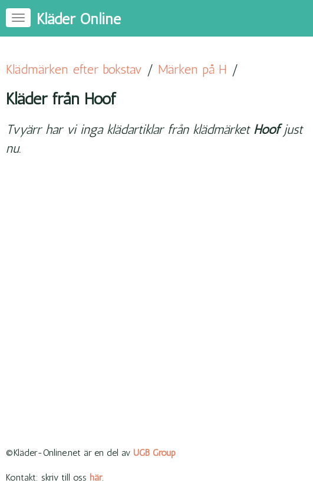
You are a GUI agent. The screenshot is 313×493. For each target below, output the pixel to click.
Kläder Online (79, 19)
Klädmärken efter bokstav (74, 69)
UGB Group (154, 452)
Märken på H (192, 69)
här (96, 477)
